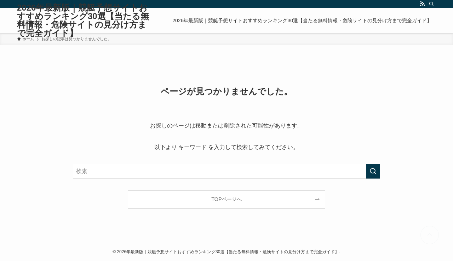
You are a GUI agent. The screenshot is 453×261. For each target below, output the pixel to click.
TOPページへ (226, 199)
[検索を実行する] (373, 171)
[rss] (422, 4)
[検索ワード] (226, 171)
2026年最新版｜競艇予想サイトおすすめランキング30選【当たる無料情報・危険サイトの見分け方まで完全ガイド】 (83, 20)
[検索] (431, 4)
